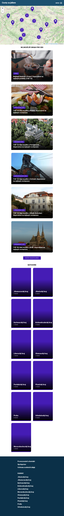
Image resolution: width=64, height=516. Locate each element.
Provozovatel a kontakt (26, 461)
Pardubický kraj (18, 141)
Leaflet (46, 43)
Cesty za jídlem (9, 3)
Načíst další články (32, 258)
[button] (55, 23)
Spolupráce (22, 464)
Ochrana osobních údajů (26, 467)
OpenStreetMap (54, 43)
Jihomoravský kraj (19, 244)
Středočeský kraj (19, 107)
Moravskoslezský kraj (20, 176)
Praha (16, 73)
